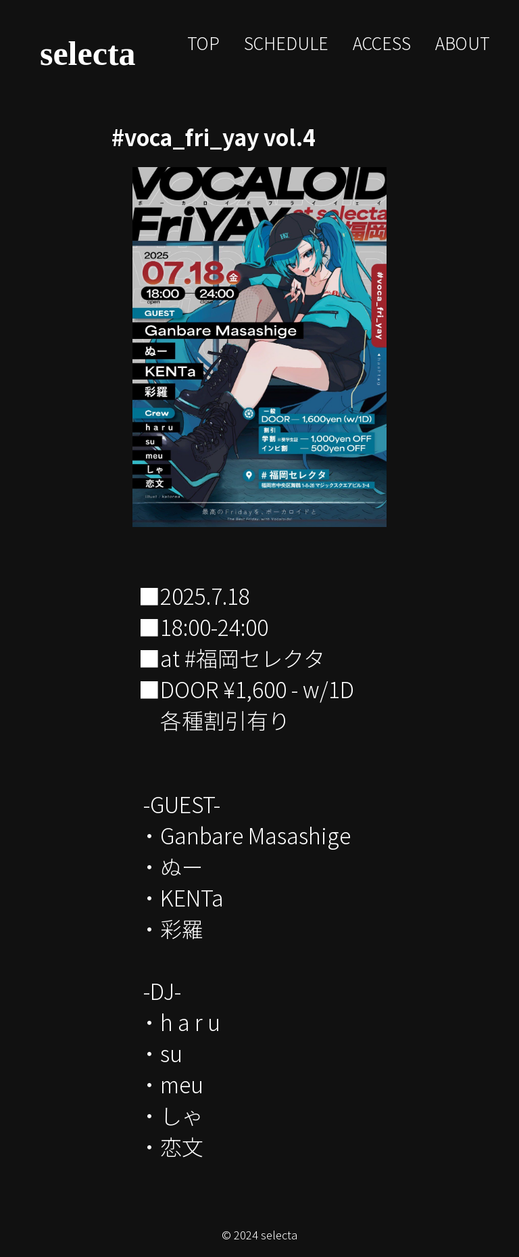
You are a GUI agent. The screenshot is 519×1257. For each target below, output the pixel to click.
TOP (203, 42)
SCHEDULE (286, 42)
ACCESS (382, 42)
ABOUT (462, 42)
